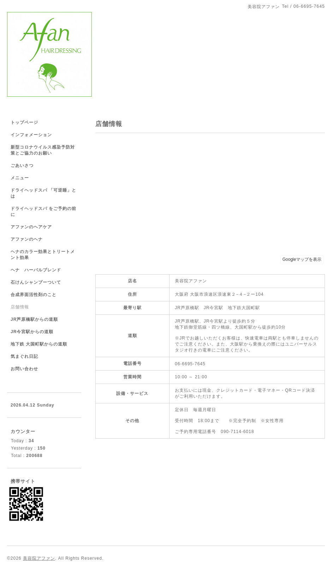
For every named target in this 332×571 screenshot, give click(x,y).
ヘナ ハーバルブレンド (36, 270)
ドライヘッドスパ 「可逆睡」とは (43, 193)
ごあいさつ (22, 165)
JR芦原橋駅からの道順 (34, 319)
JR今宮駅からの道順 (32, 331)
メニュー (20, 177)
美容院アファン (39, 558)
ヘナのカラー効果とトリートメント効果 (43, 254)
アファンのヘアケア (31, 226)
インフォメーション (31, 134)
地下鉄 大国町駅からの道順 (39, 344)
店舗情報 (20, 307)
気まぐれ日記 (24, 356)
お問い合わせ (24, 368)
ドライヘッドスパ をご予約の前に (43, 211)
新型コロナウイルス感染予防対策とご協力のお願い (43, 150)
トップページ (24, 122)
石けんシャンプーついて (36, 282)
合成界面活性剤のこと (34, 294)
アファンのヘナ (27, 239)
